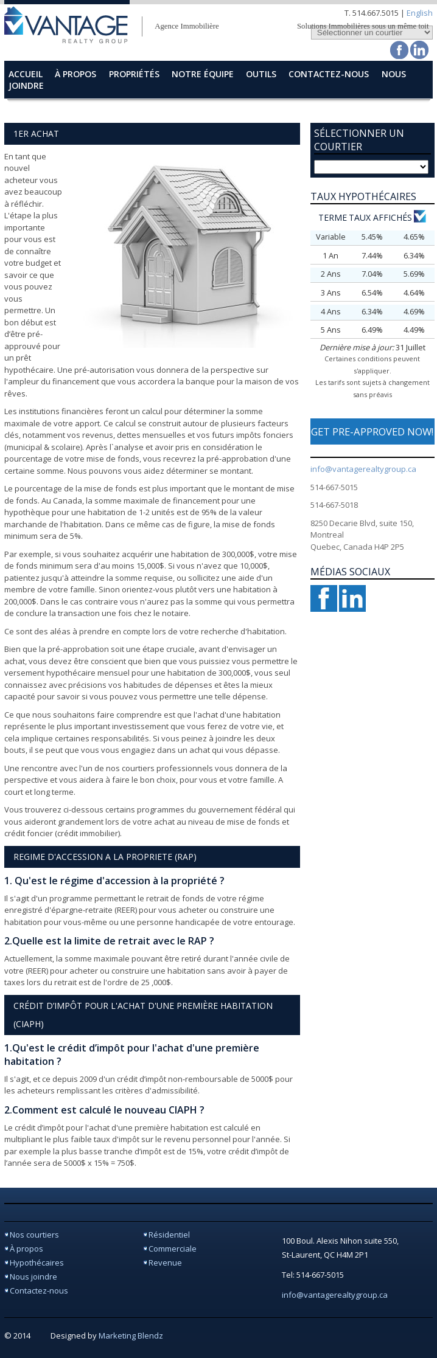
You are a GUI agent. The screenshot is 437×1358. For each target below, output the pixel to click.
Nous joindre (33, 1276)
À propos (26, 1248)
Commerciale (173, 1248)
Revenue (165, 1262)
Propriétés (134, 74)
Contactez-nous (39, 1290)
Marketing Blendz (131, 1335)
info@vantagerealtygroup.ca (363, 468)
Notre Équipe (203, 74)
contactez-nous (328, 74)
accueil (26, 74)
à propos (75, 74)
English (420, 12)
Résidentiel (169, 1234)
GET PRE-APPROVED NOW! (372, 431)
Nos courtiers (34, 1234)
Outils (261, 74)
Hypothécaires (37, 1262)
